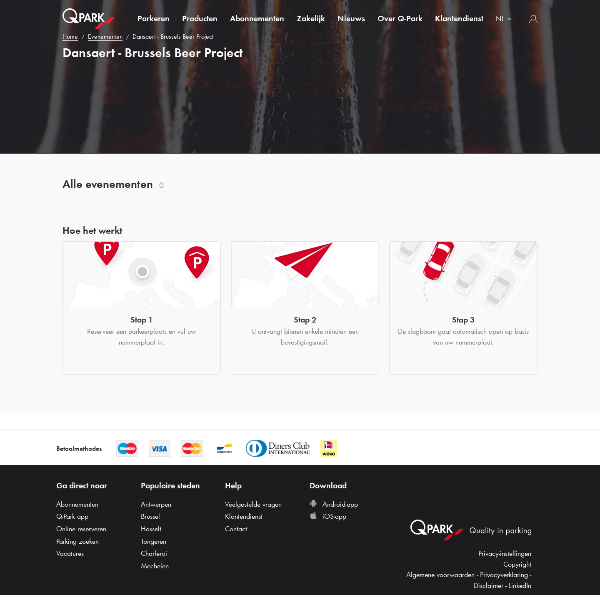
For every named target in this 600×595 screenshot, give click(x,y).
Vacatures (70, 553)
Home (70, 36)
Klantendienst (459, 18)
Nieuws (351, 18)
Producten (200, 18)
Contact (236, 528)
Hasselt (151, 528)
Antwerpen (156, 504)
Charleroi (154, 553)
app (72, 516)
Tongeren (153, 541)
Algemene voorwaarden (440, 574)
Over (400, 18)
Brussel (150, 516)
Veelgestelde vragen (253, 504)
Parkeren (154, 18)
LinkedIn (520, 585)
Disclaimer (488, 585)
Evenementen (105, 36)
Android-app (334, 504)
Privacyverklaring (504, 574)
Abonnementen (257, 18)
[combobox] (505, 19)
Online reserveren (81, 528)
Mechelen (155, 565)
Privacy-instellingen (504, 553)
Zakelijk (311, 18)
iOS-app (328, 516)
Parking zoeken (77, 541)
